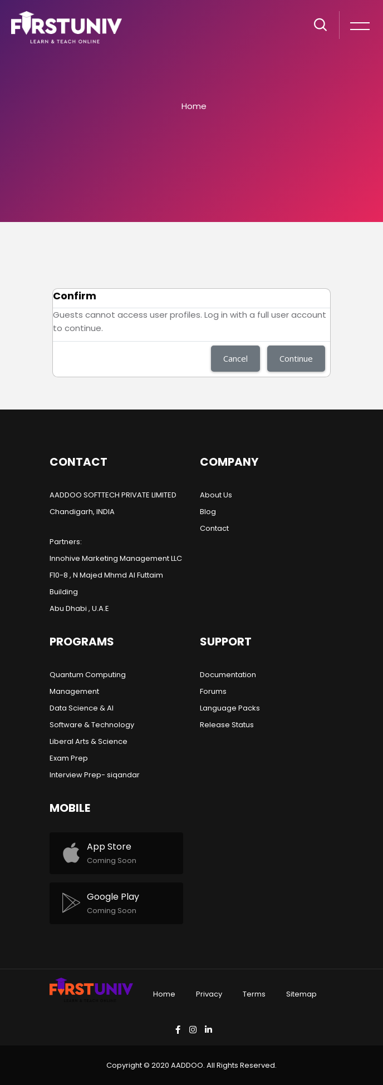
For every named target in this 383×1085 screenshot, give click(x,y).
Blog (208, 511)
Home (194, 106)
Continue (296, 358)
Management (74, 691)
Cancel (235, 358)
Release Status (227, 724)
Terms (254, 994)
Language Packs (230, 708)
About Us (216, 495)
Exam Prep (69, 758)
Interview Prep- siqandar (95, 775)
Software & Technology (92, 724)
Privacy (209, 994)
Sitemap (301, 994)
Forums (213, 691)
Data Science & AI (82, 708)
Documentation (228, 674)
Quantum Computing (88, 674)
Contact (214, 528)
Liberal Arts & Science (88, 741)
